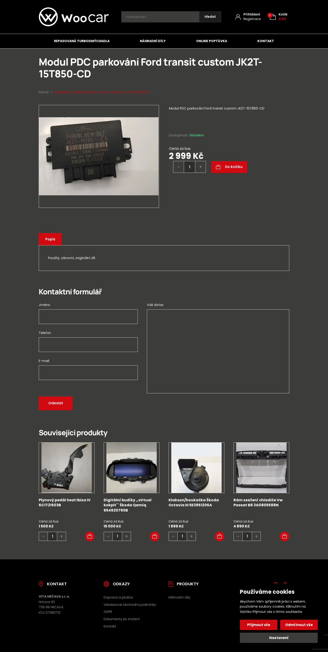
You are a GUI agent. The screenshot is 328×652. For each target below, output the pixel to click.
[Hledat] (209, 16)
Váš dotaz (155, 305)
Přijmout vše (259, 624)
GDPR (108, 611)
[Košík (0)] (278, 16)
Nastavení (279, 637)
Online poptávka (211, 41)
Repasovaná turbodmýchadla (82, 41)
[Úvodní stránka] (74, 16)
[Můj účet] (248, 16)
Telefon (45, 333)
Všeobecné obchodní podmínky (130, 604)
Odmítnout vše (299, 624)
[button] (90, 536)
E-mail (44, 361)
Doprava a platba (118, 597)
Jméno (44, 305)
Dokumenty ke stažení (122, 619)
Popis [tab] (51, 239)
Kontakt (265, 41)
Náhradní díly (153, 41)
